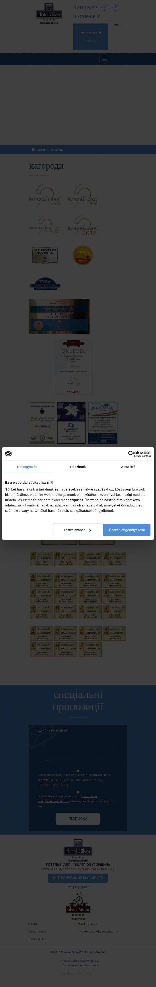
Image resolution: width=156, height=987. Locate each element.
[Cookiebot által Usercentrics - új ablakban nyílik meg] (131, 453)
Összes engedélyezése (127, 530)
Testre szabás (77, 530)
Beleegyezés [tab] (27, 466)
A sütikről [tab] (129, 466)
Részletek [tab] (78, 466)
